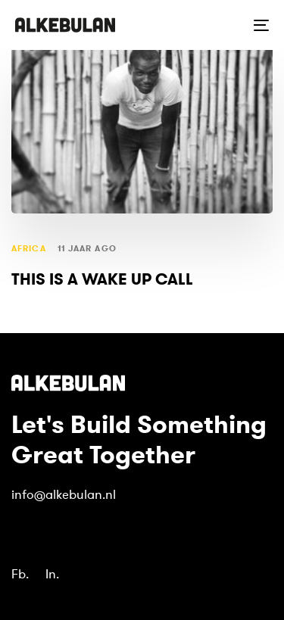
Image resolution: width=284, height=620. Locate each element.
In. (52, 574)
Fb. (20, 574)
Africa (28, 248)
